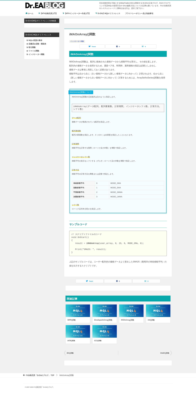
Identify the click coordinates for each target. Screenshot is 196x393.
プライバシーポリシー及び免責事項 (139, 13)
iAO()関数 (151, 320)
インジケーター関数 (77, 41)
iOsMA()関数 (164, 353)
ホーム (29, 13)
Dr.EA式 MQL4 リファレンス (108, 13)
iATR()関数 (71, 341)
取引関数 (32, 47)
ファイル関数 (34, 51)
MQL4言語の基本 (35, 40)
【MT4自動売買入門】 (48, 13)
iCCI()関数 (98, 341)
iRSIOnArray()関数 (127, 320)
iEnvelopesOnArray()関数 (103, 320)
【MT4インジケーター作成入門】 (76, 13)
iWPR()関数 (72, 320)
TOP (40, 375)
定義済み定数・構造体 (37, 44)
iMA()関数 (70, 353)
